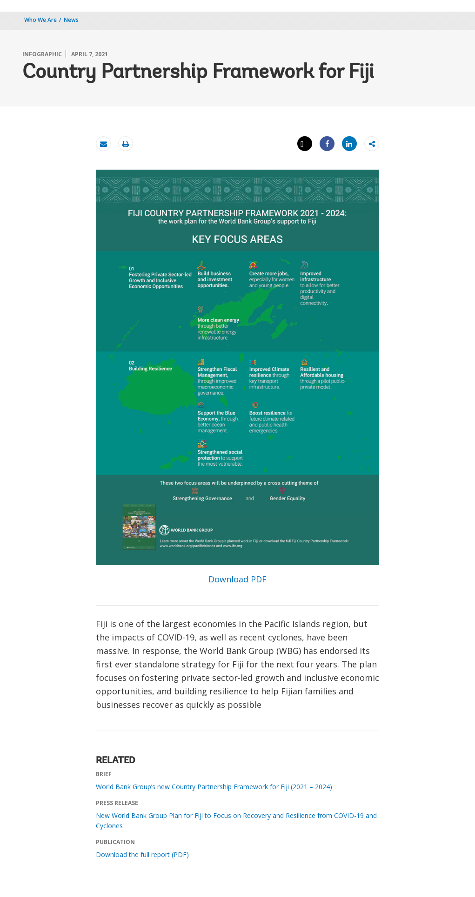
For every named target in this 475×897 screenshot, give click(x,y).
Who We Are (40, 20)
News (71, 20)
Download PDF (237, 579)
